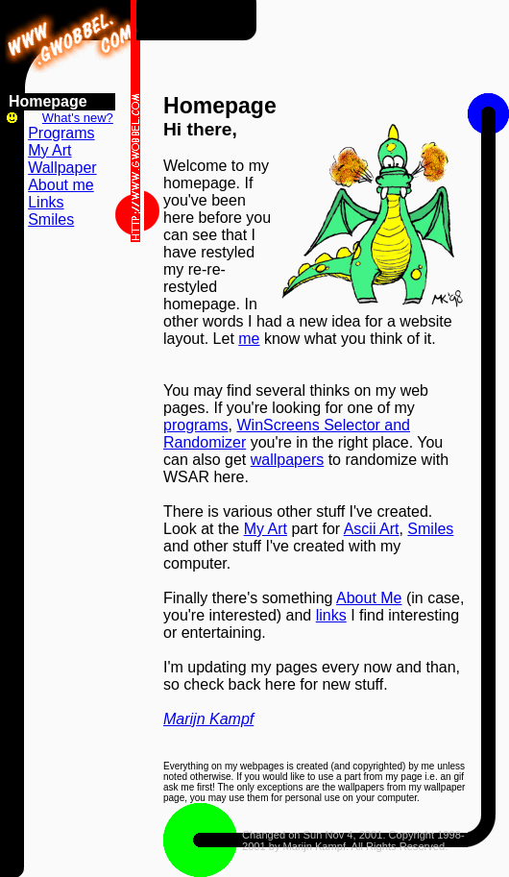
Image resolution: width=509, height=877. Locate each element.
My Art (265, 529)
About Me (368, 598)
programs (196, 425)
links (331, 615)
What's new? (77, 117)
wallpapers (287, 459)
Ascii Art (372, 529)
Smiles (430, 529)
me (248, 338)
